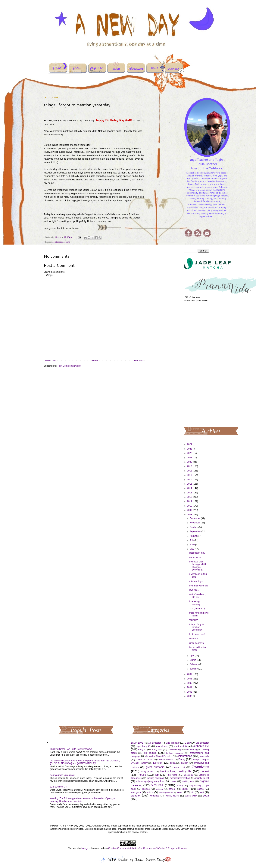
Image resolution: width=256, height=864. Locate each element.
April (192, 655)
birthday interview (174, 753)
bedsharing (192, 749)
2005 (190, 683)
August (193, 536)
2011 (190, 501)
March (193, 660)
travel (179, 792)
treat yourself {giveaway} (62, 775)
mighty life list (202, 778)
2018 (190, 470)
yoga (206, 795)
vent (202, 792)
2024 (190, 444)
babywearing (174, 749)
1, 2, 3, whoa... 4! (58, 786)
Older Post (138, 360)
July (192, 540)
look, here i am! (196, 634)
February (194, 664)
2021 (190, 457)
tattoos (150, 792)
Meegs (84, 848)
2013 (190, 492)
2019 (190, 466)
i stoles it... (194, 638)
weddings (154, 795)
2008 (190, 514)
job (157, 774)
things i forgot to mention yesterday (197, 627)
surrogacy (136, 792)
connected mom (144, 759)
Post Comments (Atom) (69, 366)
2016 (190, 479)
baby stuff (157, 749)
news (173, 781)
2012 (190, 497)
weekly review (172, 796)
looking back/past (155, 778)
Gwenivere (200, 767)
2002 (190, 696)
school (172, 789)
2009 (190, 510)
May (192, 549)
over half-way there (198, 585)
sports (67, 242)
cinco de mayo (196, 643)
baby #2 (142, 749)
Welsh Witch (191, 796)
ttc (193, 792)
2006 (190, 678)
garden (184, 763)
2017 (190, 475)
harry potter (147, 771)
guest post (179, 767)
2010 (190, 505)
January (194, 668)
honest (205, 771)
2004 (190, 687)
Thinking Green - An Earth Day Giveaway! (71, 749)
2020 (190, 462)
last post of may (197, 553)
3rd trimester (202, 743)
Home (95, 360)
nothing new (188, 781)
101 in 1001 (137, 743)
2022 (190, 453)
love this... (194, 590)
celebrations (57, 242)
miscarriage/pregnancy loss (150, 781)
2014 (190, 488)
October (194, 527)
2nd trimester (173, 743)
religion (159, 789)
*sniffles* (193, 620)
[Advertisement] (196, 364)
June (192, 544)
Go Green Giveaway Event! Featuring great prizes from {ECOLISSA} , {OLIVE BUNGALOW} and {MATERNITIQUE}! (85, 762)
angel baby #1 (143, 746)
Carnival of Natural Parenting (158, 756)
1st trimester (154, 743)
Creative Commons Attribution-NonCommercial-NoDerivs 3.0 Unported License (147, 848)
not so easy (195, 557)
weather (136, 795)
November (195, 522)
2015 (190, 484)
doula (172, 763)
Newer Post (50, 360)
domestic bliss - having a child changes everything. (197, 565)
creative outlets (165, 759)
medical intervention (180, 778)
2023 (190, 448)
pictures (157, 785)
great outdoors (155, 767)
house (142, 774)
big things (150, 752)
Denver (157, 762)
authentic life (201, 746)
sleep (185, 788)
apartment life (181, 746)
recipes (146, 789)
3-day (188, 743)
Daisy (181, 759)
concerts (204, 756)
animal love (162, 746)
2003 (190, 692)
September (195, 531)
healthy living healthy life (175, 771)
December (195, 518)
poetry (179, 785)
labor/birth (188, 775)
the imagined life (166, 792)
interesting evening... (195, 602)
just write (172, 775)
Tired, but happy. (197, 608)
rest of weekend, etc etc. (197, 595)
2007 (190, 674)
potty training (195, 785)
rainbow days (195, 581)
